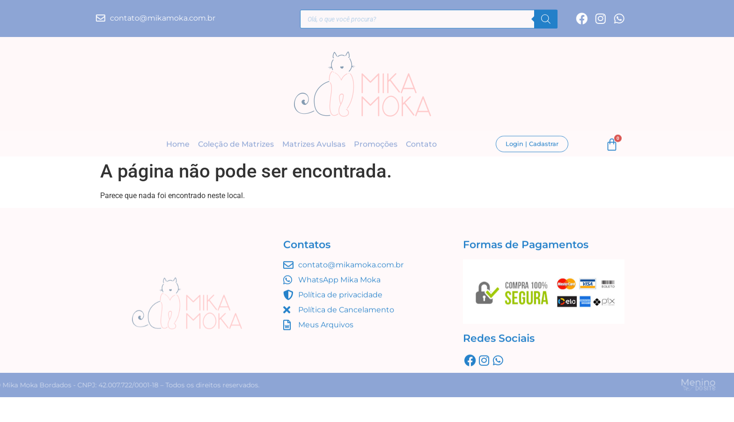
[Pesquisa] (546, 20)
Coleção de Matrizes (236, 145)
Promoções (375, 145)
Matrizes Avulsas (313, 145)
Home (178, 145)
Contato (421, 145)
